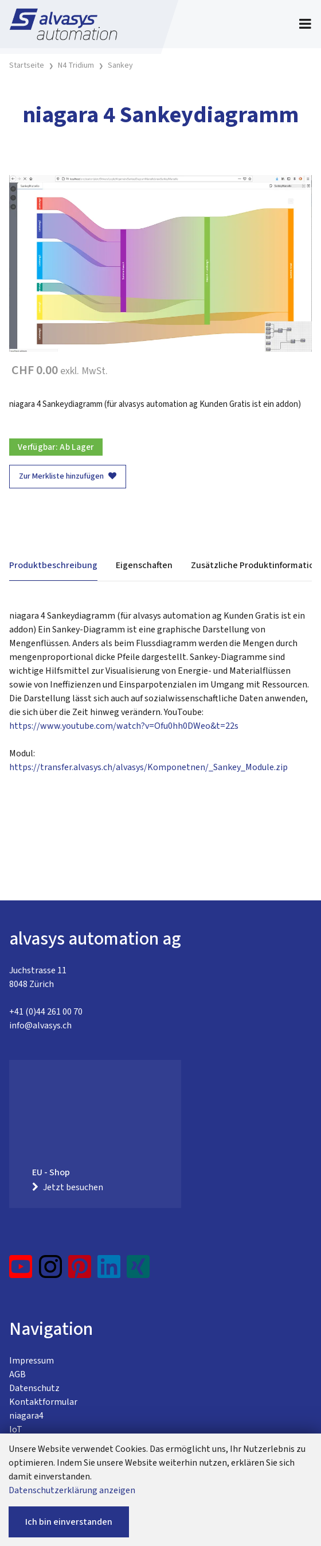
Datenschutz (34, 1388)
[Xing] (138, 1271)
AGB (17, 1374)
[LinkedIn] (109, 1271)
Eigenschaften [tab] (144, 565)
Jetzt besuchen (67, 1187)
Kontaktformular (43, 1402)
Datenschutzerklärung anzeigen (72, 1490)
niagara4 (26, 1415)
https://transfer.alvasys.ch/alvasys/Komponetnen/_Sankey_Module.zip (148, 767)
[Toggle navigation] (305, 24)
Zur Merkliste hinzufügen (67, 476)
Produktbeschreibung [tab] (53, 565)
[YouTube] (21, 1271)
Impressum (31, 1360)
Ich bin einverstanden (68, 1522)
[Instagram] (50, 1271)
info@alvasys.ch (40, 1025)
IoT (15, 1429)
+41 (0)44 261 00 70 (46, 1011)
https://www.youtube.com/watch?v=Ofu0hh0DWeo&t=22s (123, 726)
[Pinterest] (80, 1271)
